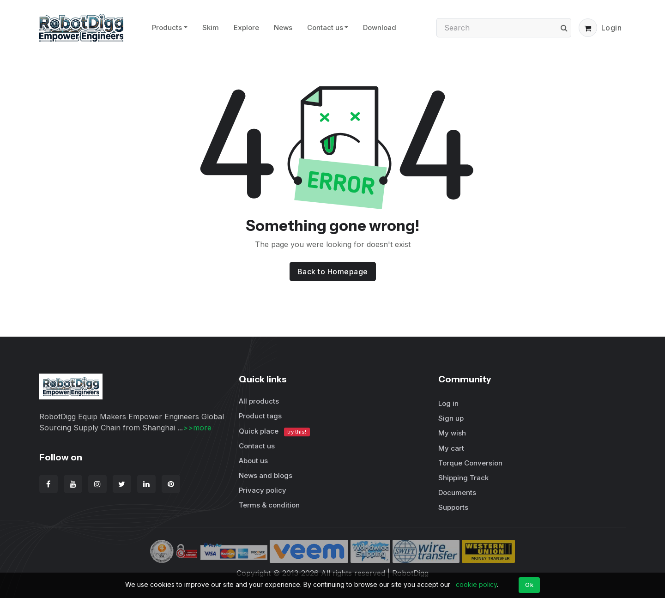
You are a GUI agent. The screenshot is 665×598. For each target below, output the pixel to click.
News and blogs (265, 475)
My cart (451, 448)
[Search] (503, 27)
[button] (588, 27)
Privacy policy (262, 490)
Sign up (451, 418)
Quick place (274, 431)
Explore (246, 27)
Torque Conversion (470, 463)
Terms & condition (269, 505)
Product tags (260, 415)
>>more (197, 427)
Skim (210, 27)
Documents (457, 492)
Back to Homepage (332, 271)
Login (611, 27)
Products (167, 27)
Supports (453, 507)
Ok (529, 584)
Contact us (325, 27)
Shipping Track (463, 477)
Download (379, 27)
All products (259, 401)
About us (253, 460)
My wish (452, 433)
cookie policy (476, 584)
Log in (448, 403)
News (283, 27)
